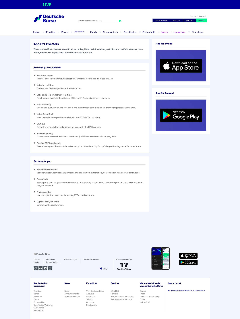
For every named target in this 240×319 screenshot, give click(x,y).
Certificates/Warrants (43, 305)
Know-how (180, 32)
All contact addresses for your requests (186, 290)
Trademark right (70, 259)
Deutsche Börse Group (150, 296)
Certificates (130, 32)
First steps (197, 32)
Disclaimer (50, 259)
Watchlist (176, 20)
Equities (50, 32)
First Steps (38, 310)
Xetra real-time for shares (122, 296)
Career (143, 291)
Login (200, 20)
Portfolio (189, 20)
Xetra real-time (161, 20)
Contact (194, 16)
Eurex (142, 299)
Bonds (64, 32)
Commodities (110, 32)
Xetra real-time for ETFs (121, 299)
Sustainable (149, 32)
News (164, 32)
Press (142, 293)
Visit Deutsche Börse (95, 291)
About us (90, 293)
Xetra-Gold (145, 302)
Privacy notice (52, 262)
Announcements (71, 293)
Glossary (90, 302)
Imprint (36, 262)
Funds (93, 32)
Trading (89, 299)
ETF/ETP (79, 32)
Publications (91, 305)
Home (36, 32)
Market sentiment (72, 296)
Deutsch (202, 16)
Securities (90, 296)
